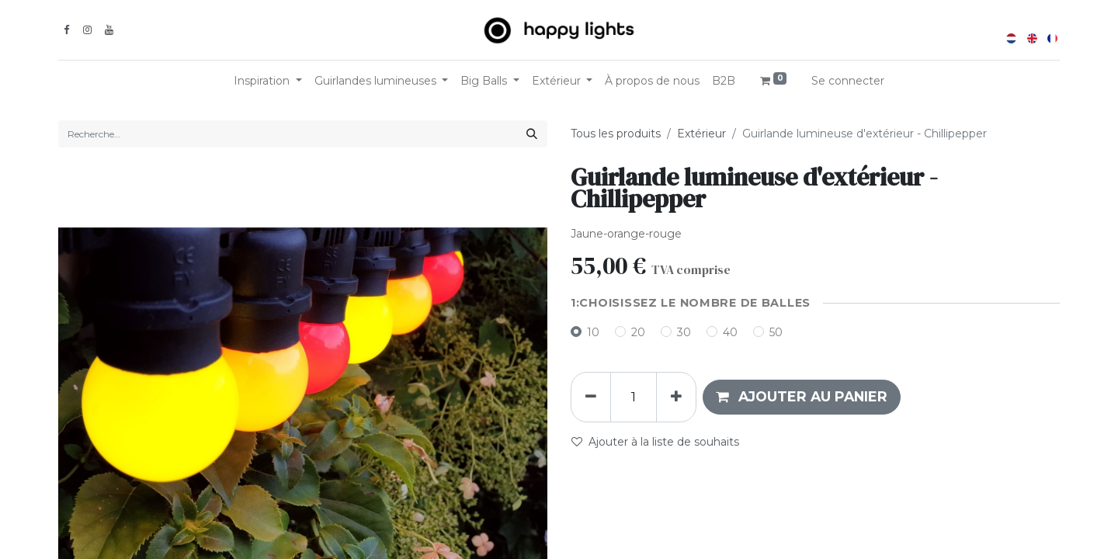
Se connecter (847, 81)
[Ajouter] (676, 397)
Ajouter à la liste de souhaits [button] (655, 442)
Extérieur (701, 134)
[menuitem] (652, 81)
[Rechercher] (531, 134)
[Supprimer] (591, 397)
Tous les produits (616, 134)
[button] (802, 397)
